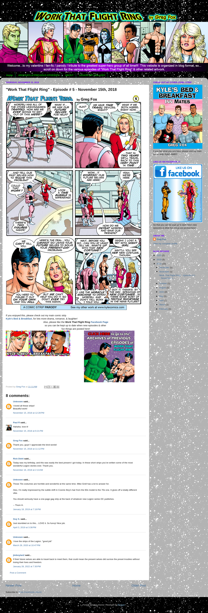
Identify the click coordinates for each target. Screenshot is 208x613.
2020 (159, 255)
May (161, 296)
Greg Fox (18, 440)
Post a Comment (18, 573)
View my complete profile (165, 243)
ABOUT (69, 75)
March (162, 304)
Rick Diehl (18, 458)
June (161, 292)
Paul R (16, 422)
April (161, 300)
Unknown (18, 401)
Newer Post (13, 585)
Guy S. (16, 519)
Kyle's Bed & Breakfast (19, 318)
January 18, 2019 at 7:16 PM (27, 509)
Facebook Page (99, 322)
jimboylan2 (19, 555)
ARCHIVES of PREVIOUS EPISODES (39, 75)
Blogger (121, 605)
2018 (159, 264)
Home (9, 75)
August (163, 287)
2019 (159, 259)
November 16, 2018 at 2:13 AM (28, 470)
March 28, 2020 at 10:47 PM (26, 545)
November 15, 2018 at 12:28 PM (28, 413)
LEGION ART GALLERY (92, 75)
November (164, 271)
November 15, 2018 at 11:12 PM (28, 449)
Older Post (139, 585)
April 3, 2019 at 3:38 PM (24, 527)
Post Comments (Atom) (30, 592)
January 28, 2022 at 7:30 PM (27, 566)
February (163, 309)
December (164, 267)
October (163, 283)
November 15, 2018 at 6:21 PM (28, 431)
